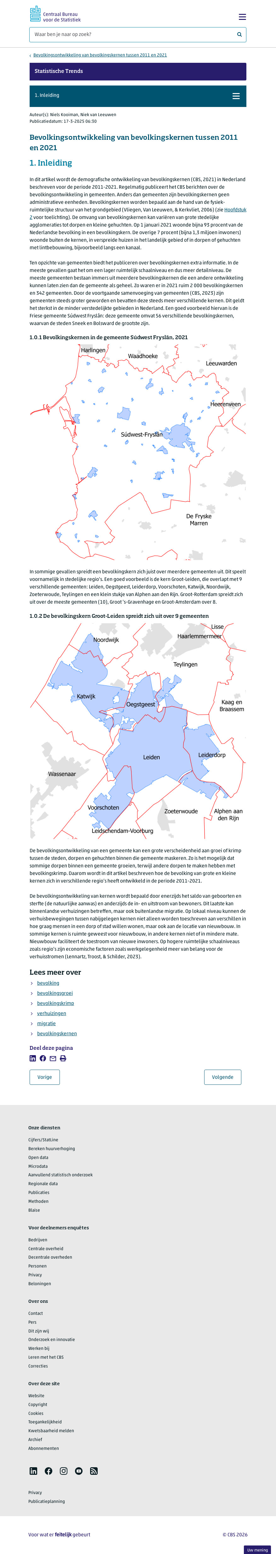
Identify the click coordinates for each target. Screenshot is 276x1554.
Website (36, 1396)
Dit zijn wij (38, 1331)
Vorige (48, 1077)
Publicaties (38, 1193)
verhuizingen (51, 1013)
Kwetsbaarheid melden (51, 1431)
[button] (138, 96)
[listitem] (33, 1058)
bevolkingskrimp (55, 1003)
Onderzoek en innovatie (51, 1340)
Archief (35, 1440)
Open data (38, 1158)
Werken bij (38, 1349)
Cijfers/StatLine (43, 1140)
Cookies (35, 1414)
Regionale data (43, 1184)
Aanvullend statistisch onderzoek (60, 1175)
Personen (37, 1266)
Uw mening (257, 1550)
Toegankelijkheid (45, 1422)
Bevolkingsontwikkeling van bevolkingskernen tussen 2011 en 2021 (100, 55)
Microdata (38, 1167)
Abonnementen (43, 1449)
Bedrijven (37, 1240)
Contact (35, 1314)
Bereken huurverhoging (51, 1149)
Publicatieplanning (46, 1502)
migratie (46, 1023)
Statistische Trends (59, 71)
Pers (32, 1323)
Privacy (35, 1275)
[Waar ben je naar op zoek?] (137, 34)
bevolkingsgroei (55, 993)
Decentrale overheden (50, 1258)
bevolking (48, 983)
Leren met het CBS (46, 1358)
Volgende (226, 1077)
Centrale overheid (45, 1249)
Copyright (37, 1405)
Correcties (38, 1366)
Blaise (34, 1210)
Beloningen (39, 1284)
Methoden (38, 1202)
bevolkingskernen (57, 1034)
